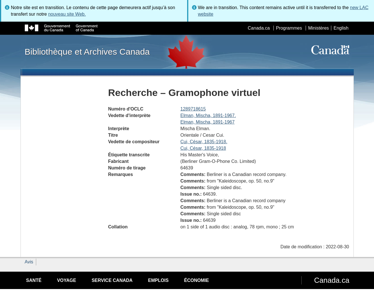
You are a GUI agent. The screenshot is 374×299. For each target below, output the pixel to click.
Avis (29, 261)
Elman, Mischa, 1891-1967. (208, 115)
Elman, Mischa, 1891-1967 (207, 122)
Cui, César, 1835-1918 (203, 148)
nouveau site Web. (67, 14)
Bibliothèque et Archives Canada (87, 51)
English (341, 28)
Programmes (289, 28)
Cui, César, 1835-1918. (203, 141)
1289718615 (193, 109)
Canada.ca (259, 28)
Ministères (318, 28)
